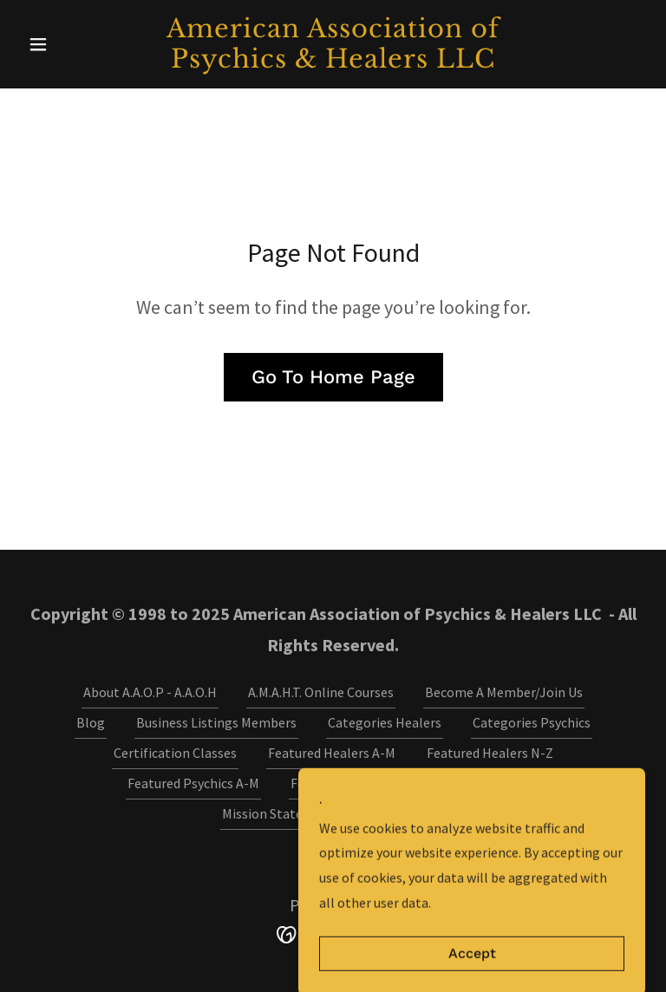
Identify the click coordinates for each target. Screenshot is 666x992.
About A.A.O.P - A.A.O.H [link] (150, 692)
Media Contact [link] (496, 783)
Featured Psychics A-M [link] (193, 783)
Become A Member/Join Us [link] (504, 692)
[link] (333, 62)
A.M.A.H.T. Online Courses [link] (321, 692)
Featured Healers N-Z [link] (490, 752)
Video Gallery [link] (405, 813)
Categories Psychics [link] (532, 722)
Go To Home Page (333, 377)
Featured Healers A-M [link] (331, 752)
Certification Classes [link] (175, 752)
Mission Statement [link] (279, 813)
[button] (67, 44)
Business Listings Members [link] (216, 722)
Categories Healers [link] (384, 722)
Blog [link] (90, 722)
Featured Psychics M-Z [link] (356, 783)
